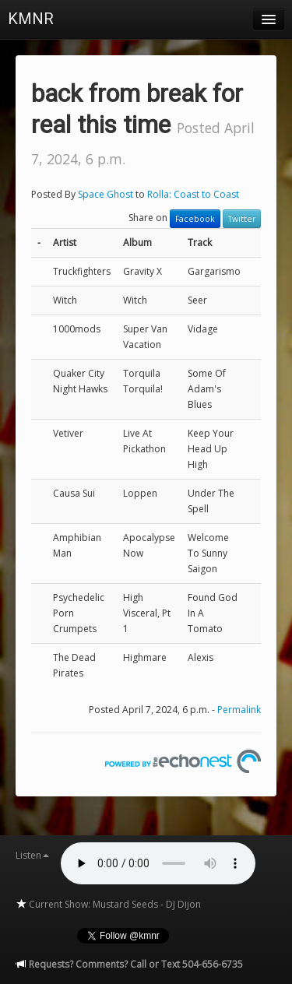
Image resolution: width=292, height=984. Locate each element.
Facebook (195, 218)
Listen (32, 855)
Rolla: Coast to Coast (193, 194)
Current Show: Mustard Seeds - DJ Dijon (108, 904)
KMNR (31, 18)
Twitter (241, 218)
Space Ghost (105, 194)
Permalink (239, 709)
